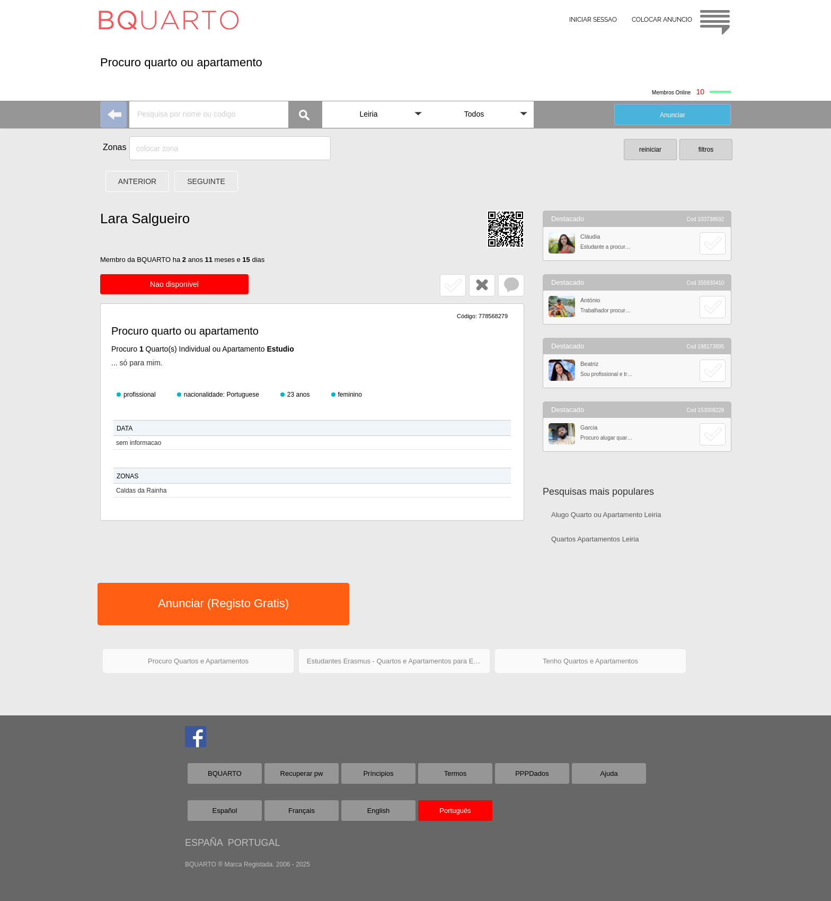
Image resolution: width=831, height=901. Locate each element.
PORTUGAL (254, 842)
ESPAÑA (204, 842)
